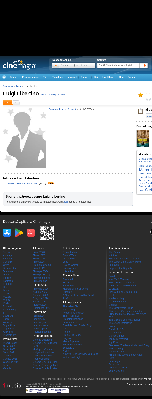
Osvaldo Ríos (70, 258)
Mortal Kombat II (117, 332)
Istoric (6, 290)
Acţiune (7, 252)
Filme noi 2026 (41, 288)
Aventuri (7, 258)
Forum (131, 77)
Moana (66, 282)
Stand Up (8, 316)
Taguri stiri (8, 328)
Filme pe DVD (40, 271)
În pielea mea (70, 322)
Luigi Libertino (21, 93)
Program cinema (30, 77)
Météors (113, 255)
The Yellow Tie (70, 306)
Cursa (66, 328)
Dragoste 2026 (41, 298)
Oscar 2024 (9, 352)
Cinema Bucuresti (42, 339)
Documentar (9, 268)
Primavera (114, 265)
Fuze (111, 358)
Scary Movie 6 (116, 370)
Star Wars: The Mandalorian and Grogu (129, 345)
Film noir (7, 284)
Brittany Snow (70, 268)
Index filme (39, 312)
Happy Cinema (41, 358)
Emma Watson (70, 255)
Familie (7, 277)
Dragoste (8, 271)
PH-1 (65, 298)
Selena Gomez (70, 265)
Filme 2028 (39, 252)
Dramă (6, 274)
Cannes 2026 (10, 358)
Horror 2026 (39, 301)
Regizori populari (42, 331)
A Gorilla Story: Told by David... (79, 295)
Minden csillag (116, 298)
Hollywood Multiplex (43, 352)
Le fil (111, 295)
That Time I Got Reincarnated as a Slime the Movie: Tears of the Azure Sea (127, 314)
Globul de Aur (10, 362)
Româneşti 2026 (41, 308)
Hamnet (67, 331)
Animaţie (7, 255)
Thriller (6, 319)
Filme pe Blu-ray (41, 274)
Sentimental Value (72, 344)
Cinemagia (8, 86)
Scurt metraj (9, 309)
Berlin (6, 365)
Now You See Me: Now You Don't (80, 354)
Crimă (6, 265)
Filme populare (72, 302)
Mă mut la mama (117, 351)
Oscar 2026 (9, 346)
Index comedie (40, 325)
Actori (18, 86)
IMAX (36, 346)
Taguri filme (9, 325)
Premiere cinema (42, 265)
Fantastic (8, 281)
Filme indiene (40, 281)
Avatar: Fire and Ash (73, 312)
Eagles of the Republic (120, 268)
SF (4, 312)
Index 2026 (39, 316)
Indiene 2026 (40, 304)
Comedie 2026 (40, 295)
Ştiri (96, 77)
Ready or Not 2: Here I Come (124, 258)
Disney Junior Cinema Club (123, 292)
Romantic (8, 306)
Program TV (9, 335)
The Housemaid (71, 316)
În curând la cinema (121, 272)
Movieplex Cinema (43, 349)
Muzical (7, 300)
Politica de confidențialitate (67, 386)
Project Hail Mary (72, 335)
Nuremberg (69, 309)
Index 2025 (39, 319)
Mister (6, 293)
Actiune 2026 (40, 292)
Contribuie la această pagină (62, 109)
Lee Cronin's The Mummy (122, 285)
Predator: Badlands (73, 319)
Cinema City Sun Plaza (45, 362)
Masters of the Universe (75, 288)
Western (7, 322)
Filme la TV (39, 268)
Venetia (7, 368)
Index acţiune (40, 322)
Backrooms (69, 285)
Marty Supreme (71, 341)
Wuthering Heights (72, 357)
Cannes (7, 355)
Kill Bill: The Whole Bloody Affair (125, 354)
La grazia (113, 288)
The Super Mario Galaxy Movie (125, 261)
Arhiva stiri (8, 331)
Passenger (114, 361)
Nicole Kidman (70, 252)
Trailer (51, 183)
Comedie (8, 261)
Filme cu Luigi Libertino (53, 94)
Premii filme (10, 339)
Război (6, 303)
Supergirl (67, 292)
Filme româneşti (41, 277)
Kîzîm (66, 350)
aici (66, 201)
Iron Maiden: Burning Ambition (125, 319)
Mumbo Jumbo (116, 335)
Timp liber (57, 77)
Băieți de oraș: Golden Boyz (77, 325)
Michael (113, 304)
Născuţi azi (69, 271)
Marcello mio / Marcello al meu (22, 183)
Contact (49, 386)
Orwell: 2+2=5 (116, 329)
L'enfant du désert (118, 367)
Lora (65, 261)
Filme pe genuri (12, 248)
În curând (72, 77)
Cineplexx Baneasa (43, 355)
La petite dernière (118, 301)
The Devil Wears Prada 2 (122, 308)
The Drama (115, 252)
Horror (6, 287)
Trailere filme (71, 275)
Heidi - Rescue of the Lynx (122, 282)
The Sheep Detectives (120, 323)
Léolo (141, 190)
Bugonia (67, 338)
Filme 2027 (39, 255)
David (112, 276)
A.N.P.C (86, 386)
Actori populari (40, 328)
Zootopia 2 (68, 347)
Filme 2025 (39, 261)
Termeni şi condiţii (34, 386)
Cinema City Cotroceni (45, 343)
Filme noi (38, 248)
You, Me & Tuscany (119, 279)
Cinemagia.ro (19, 65)
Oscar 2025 (9, 349)
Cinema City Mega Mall (45, 365)
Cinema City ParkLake (45, 368)
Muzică (7, 296)
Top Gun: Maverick (118, 339)
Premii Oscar (10, 343)
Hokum (112, 326)
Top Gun (113, 342)
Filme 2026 (39, 258)
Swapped (68, 279)
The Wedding (116, 348)
